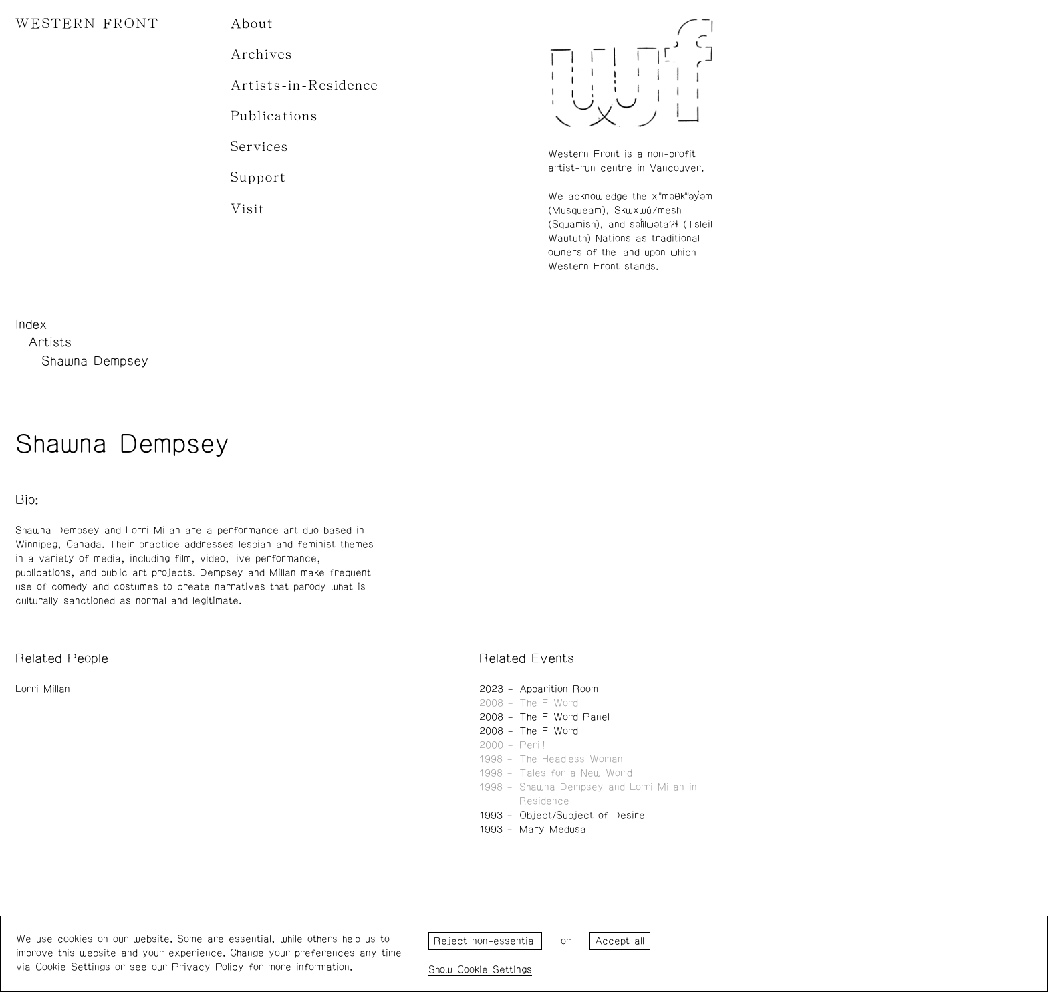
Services (260, 147)
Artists (50, 342)
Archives (262, 54)
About (252, 24)
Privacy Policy (208, 967)
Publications (274, 116)
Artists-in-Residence (304, 85)
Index (31, 324)
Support (259, 177)
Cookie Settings (494, 970)
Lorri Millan (42, 689)
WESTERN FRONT (87, 24)
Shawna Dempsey (94, 361)
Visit (248, 209)
